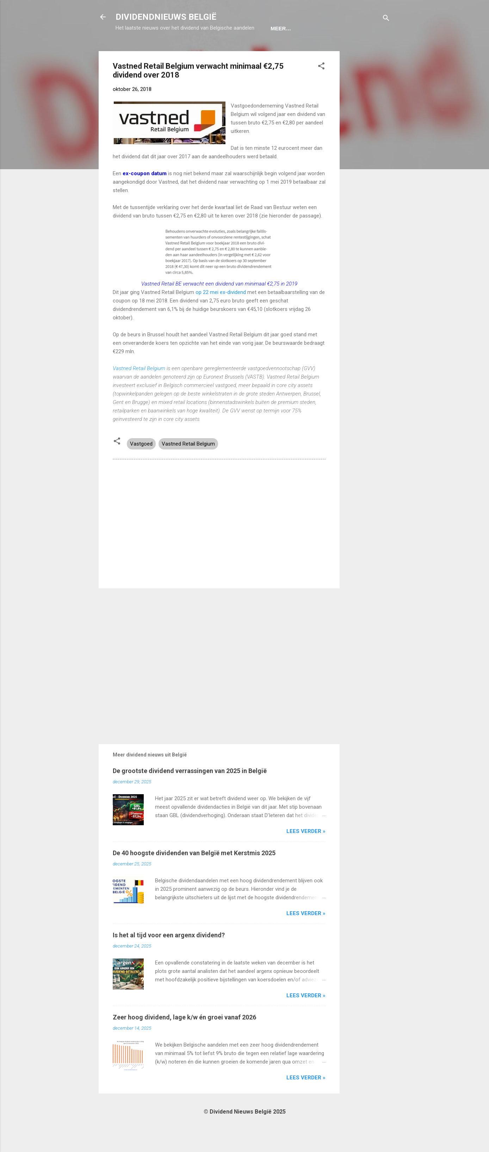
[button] (321, 89)
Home (129, 50)
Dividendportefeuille (227, 50)
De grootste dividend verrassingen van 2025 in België (190, 792)
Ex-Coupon (166, 50)
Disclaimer (289, 50)
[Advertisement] (367, 178)
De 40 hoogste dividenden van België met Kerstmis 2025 (194, 874)
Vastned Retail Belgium (140, 390)
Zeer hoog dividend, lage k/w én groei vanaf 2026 (184, 1039)
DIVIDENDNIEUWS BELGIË (166, 17)
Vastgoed (141, 465)
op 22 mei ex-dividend (221, 314)
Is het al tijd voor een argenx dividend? (169, 957)
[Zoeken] (386, 19)
